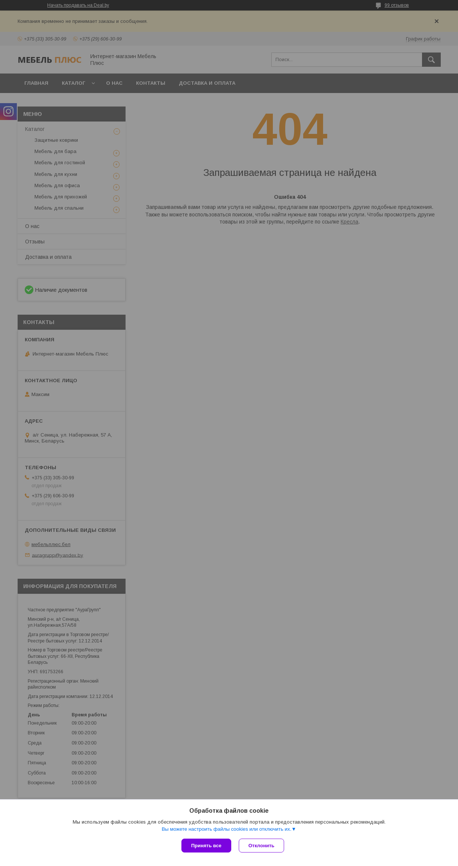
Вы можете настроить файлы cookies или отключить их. (226, 829)
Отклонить (261, 845)
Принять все (206, 845)
